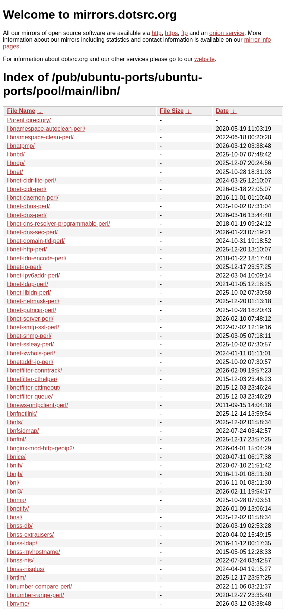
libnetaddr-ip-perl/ (30, 362)
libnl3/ (15, 491)
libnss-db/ (19, 526)
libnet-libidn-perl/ (29, 292)
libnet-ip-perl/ (24, 267)
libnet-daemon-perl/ (32, 197)
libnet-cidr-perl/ (27, 189)
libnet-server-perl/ (30, 318)
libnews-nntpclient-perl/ (37, 405)
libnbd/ (16, 154)
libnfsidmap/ (23, 431)
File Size (172, 111)
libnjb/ (15, 474)
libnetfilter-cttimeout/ (33, 387)
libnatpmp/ (21, 146)
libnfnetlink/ (22, 413)
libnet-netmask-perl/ (33, 301)
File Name (21, 111)
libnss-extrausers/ (30, 535)
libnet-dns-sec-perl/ (32, 232)
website (204, 59)
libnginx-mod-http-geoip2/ (40, 448)
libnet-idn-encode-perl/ (36, 258)
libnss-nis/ (20, 560)
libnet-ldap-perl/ (27, 284)
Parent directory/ (29, 120)
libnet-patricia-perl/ (31, 310)
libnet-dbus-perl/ (28, 206)
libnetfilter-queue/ (30, 396)
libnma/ (16, 500)
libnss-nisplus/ (25, 569)
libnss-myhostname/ (33, 552)
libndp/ (16, 163)
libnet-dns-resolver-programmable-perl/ (58, 224)
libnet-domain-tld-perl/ (36, 241)
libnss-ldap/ (22, 543)
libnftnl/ (16, 439)
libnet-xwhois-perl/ (31, 353)
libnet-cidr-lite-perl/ (31, 180)
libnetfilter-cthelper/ (32, 379)
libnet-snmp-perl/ (29, 336)
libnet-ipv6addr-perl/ (33, 275)
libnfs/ (15, 422)
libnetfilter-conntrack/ (34, 370)
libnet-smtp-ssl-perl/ (33, 327)
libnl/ (13, 482)
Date (222, 111)
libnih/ (15, 465)
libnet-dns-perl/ (27, 215)
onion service (226, 33)
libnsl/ (14, 517)
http (157, 33)
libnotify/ (18, 508)
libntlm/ (16, 577)
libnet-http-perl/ (27, 249)
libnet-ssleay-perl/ (30, 344)
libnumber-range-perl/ (35, 595)
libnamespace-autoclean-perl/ (46, 129)
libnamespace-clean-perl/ (40, 137)
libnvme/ (18, 603)
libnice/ (16, 457)
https (171, 33)
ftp (184, 33)
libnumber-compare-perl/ (39, 586)
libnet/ (15, 172)
